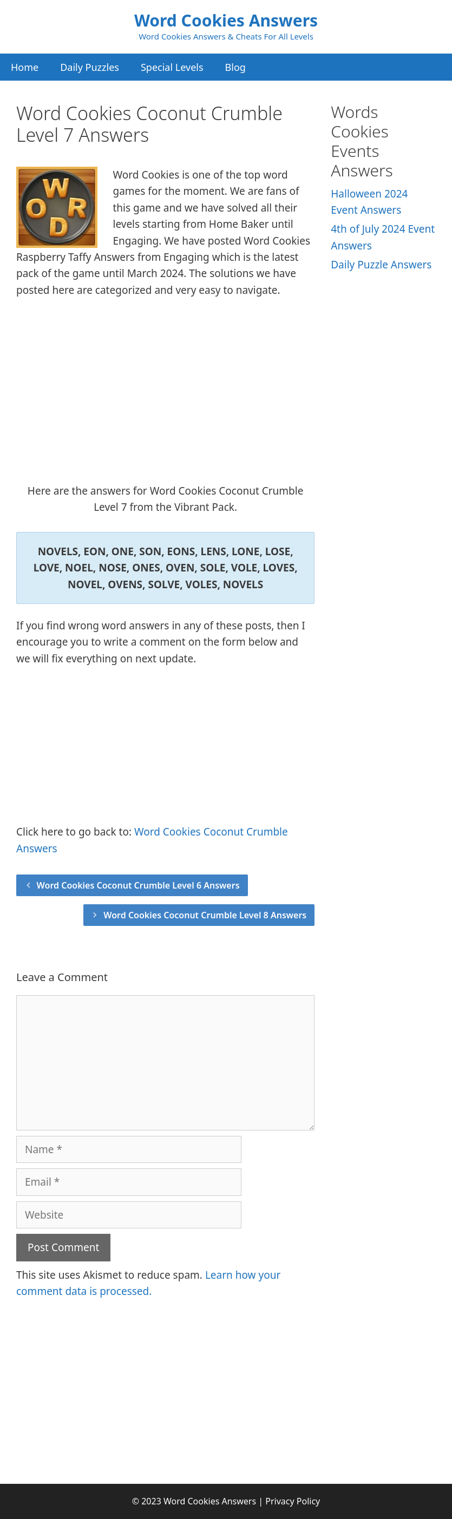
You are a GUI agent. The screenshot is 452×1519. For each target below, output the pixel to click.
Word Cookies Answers (226, 20)
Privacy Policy (292, 1501)
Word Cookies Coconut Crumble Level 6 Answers (138, 885)
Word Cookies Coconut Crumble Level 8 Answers (204, 915)
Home (24, 67)
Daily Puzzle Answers (381, 265)
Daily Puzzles (89, 67)
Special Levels (172, 67)
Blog (235, 67)
